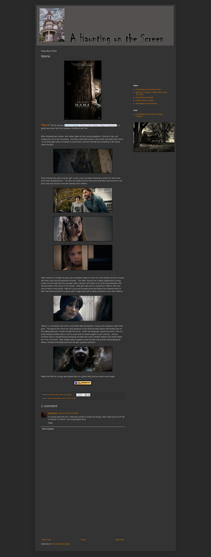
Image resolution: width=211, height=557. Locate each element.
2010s (50, 398)
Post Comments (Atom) (61, 544)
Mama (45, 125)
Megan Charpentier (108, 125)
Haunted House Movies (145, 97)
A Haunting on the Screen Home (148, 89)
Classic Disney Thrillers (145, 100)
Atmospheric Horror (60, 398)
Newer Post (46, 540)
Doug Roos (52, 413)
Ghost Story (71, 398)
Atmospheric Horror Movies (146, 104)
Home (83, 540)
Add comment (48, 429)
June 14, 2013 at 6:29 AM (68, 413)
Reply (50, 423)
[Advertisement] (83, 516)
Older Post (119, 540)
